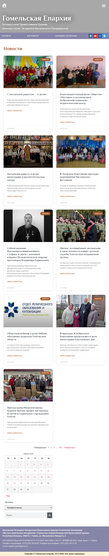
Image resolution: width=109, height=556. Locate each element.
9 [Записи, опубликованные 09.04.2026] (27, 471)
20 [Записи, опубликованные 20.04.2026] (8, 483)
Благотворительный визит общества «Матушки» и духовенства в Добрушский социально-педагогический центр (81, 99)
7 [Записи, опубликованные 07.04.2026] (14, 471)
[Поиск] (49, 515)
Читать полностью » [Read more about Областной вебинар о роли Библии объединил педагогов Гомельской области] (15, 356)
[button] (104, 6)
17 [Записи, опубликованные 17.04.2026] (35, 477)
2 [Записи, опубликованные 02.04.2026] (27, 464)
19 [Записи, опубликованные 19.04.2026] (48, 477)
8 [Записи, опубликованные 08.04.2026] (20, 471)
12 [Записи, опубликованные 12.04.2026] (48, 471)
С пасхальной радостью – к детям (26, 94)
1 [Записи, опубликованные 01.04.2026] (20, 464)
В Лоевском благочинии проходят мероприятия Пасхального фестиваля (79, 177)
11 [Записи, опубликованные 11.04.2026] (41, 471)
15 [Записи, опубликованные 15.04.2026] (21, 477)
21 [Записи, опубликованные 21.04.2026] (14, 483)
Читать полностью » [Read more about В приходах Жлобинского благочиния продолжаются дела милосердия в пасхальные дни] (68, 356)
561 (60, 447)
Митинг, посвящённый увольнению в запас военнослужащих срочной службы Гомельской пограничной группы (80, 253)
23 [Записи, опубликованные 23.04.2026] (28, 483)
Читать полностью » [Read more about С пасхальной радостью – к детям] (15, 111)
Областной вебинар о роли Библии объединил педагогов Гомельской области (27, 336)
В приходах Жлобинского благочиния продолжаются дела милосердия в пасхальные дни (78, 336)
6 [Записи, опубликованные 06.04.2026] (7, 471)
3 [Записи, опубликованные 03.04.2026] (34, 464)
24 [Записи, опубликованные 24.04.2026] (35, 483)
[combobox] (26, 515)
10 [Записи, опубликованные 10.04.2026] (35, 471)
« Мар (7, 496)
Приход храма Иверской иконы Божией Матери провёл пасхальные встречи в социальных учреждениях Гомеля (28, 412)
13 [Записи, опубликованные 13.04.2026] (8, 477)
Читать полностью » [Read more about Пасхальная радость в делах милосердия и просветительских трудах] (15, 196)
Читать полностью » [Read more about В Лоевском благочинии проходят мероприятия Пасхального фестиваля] (68, 196)
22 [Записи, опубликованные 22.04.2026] (21, 483)
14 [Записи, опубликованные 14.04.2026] (14, 477)
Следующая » (70, 447)
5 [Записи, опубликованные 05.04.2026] (47, 464)
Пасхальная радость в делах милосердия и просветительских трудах (26, 177)
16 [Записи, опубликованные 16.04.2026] (28, 477)
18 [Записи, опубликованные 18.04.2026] (41, 477)
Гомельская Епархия (36, 18)
